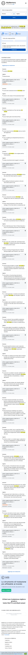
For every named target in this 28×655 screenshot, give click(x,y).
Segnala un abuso (8, 642)
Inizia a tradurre (6, 590)
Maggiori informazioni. (18, 653)
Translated (8, 646)
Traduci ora (13, 49)
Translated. (6, 634)
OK (25, 653)
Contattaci (7, 644)
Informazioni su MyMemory (10, 638)
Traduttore (7, 640)
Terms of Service (8, 648)
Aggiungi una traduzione (8, 65)
